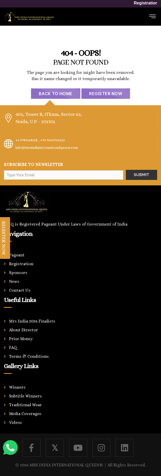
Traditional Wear (25, 404)
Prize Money (21, 338)
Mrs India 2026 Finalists (32, 321)
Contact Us (19, 290)
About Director (23, 329)
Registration (21, 263)
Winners (17, 387)
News (14, 281)
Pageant (17, 255)
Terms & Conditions (29, 356)
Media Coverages (25, 413)
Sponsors (18, 272)
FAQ (13, 347)
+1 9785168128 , (27, 140)
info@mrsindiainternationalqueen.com (47, 147)
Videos (15, 422)
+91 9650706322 (52, 140)
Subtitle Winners (25, 396)
